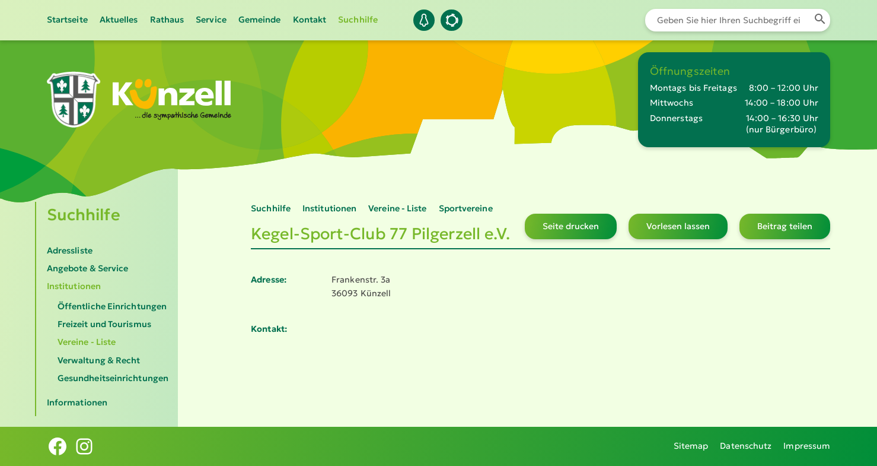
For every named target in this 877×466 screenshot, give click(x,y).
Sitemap (691, 445)
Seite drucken (571, 226)
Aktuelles (119, 19)
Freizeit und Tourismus (104, 324)
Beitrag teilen (784, 226)
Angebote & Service (88, 268)
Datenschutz (745, 445)
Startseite (67, 19)
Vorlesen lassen (678, 226)
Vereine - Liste (87, 342)
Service (211, 19)
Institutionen (74, 286)
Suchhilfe (358, 19)
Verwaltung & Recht (99, 360)
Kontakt (310, 19)
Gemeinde (259, 19)
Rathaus (167, 19)
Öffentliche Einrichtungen (112, 306)
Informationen (77, 402)
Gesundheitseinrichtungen (113, 378)
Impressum (806, 445)
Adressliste (70, 250)
